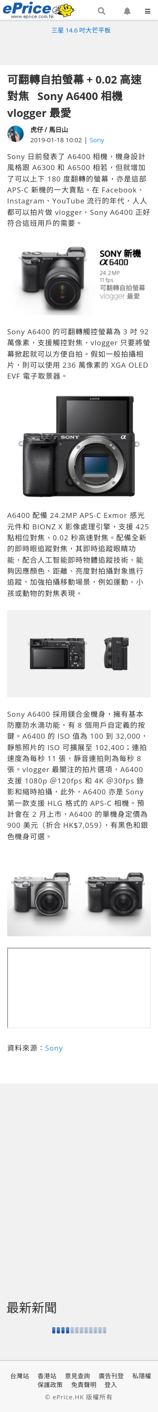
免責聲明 (83, 1384)
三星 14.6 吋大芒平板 (81, 30)
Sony (97, 140)
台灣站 (19, 1375)
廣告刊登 (111, 1375)
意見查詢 (77, 1375)
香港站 (46, 1375)
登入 (110, 1384)
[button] (101, 11)
